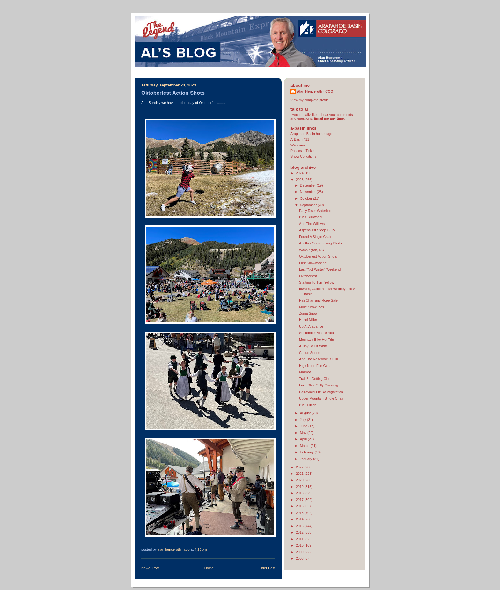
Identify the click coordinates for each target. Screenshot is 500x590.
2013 (300, 526)
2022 (300, 467)
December (308, 185)
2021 (300, 473)
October (306, 198)
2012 (300, 532)
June (304, 426)
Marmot (305, 372)
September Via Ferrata (316, 333)
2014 (300, 519)
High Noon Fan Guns (315, 366)
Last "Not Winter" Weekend (320, 269)
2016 (300, 506)
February (307, 452)
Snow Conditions (303, 156)
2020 (300, 480)
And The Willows (312, 224)
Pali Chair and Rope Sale (318, 300)
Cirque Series (309, 353)
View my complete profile (309, 100)
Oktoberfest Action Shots (318, 256)
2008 (300, 558)
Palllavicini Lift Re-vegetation (321, 392)
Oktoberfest (308, 276)
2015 (300, 513)
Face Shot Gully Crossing (318, 385)
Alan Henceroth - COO (315, 91)
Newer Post (150, 568)
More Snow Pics (311, 307)
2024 (300, 173)
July (303, 420)
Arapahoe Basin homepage (311, 134)
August (306, 413)
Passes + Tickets (303, 151)
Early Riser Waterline (315, 211)
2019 (300, 487)
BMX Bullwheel (310, 217)
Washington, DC (311, 250)
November (308, 192)
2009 (300, 552)
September (309, 205)
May (303, 433)
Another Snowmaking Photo (320, 243)
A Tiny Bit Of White (313, 346)
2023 (300, 180)
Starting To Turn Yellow (316, 282)
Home (209, 568)
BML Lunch (307, 405)
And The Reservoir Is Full (318, 359)
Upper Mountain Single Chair (321, 398)
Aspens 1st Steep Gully (317, 230)
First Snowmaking (313, 263)
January (306, 459)
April (304, 439)
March (305, 446)
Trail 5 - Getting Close (315, 379)
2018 (300, 493)
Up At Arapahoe (311, 326)
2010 (300, 545)
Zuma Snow (308, 313)
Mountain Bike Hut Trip (316, 339)
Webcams (298, 145)
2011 (300, 539)
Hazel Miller (308, 320)
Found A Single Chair (315, 237)
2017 (300, 500)
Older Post (267, 568)
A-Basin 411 (299, 139)
